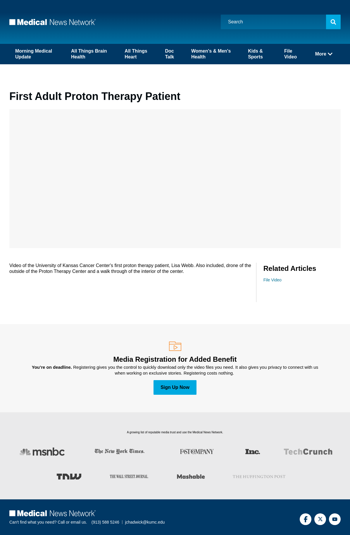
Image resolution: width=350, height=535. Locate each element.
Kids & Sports (255, 54)
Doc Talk (169, 54)
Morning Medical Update (33, 54)
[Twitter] (320, 519)
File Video (290, 54)
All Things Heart (136, 54)
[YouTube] (335, 519)
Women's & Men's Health (211, 54)
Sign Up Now (175, 387)
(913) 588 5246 (105, 522)
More (323, 53)
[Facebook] (305, 519)
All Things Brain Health (89, 54)
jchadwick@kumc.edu (145, 522)
